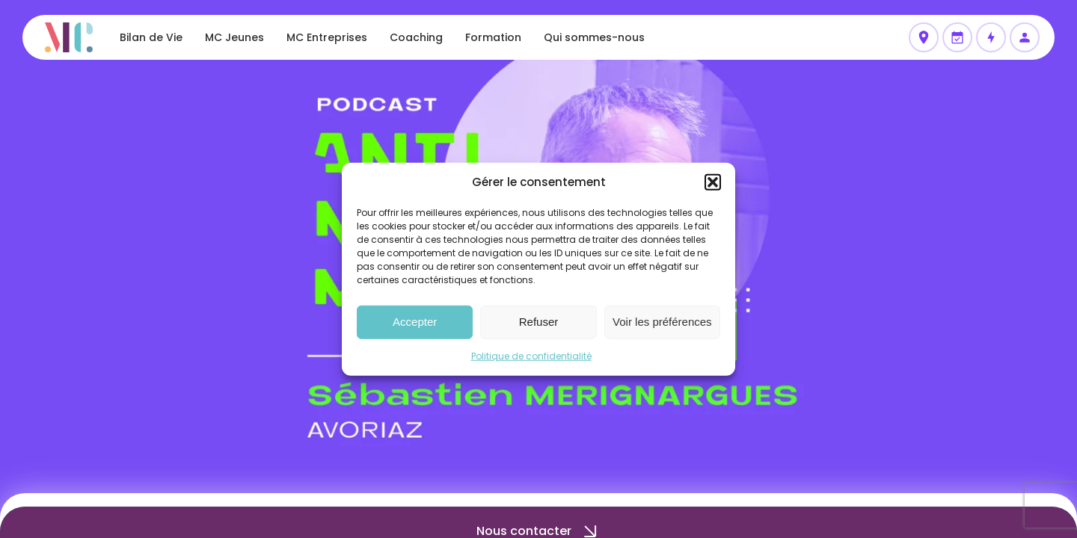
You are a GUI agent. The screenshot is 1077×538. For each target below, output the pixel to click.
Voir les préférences (662, 321)
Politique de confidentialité (531, 355)
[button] (712, 182)
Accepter (415, 321)
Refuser (539, 321)
